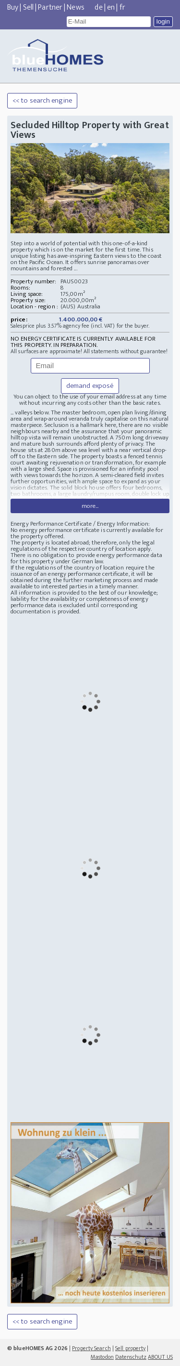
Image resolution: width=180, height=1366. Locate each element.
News (75, 7)
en (111, 7)
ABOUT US (160, 1357)
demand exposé (90, 386)
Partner (50, 7)
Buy (12, 7)
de (98, 7)
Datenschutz (130, 1357)
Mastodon (102, 1357)
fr (122, 7)
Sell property (130, 1348)
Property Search (91, 1348)
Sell (28, 7)
